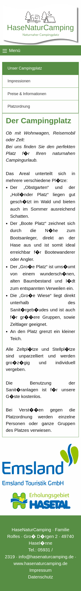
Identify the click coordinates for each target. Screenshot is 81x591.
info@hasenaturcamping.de (46, 556)
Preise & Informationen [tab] (27, 94)
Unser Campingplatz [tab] (25, 68)
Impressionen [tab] (19, 81)
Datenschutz (40, 576)
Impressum (40, 570)
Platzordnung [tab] (19, 106)
